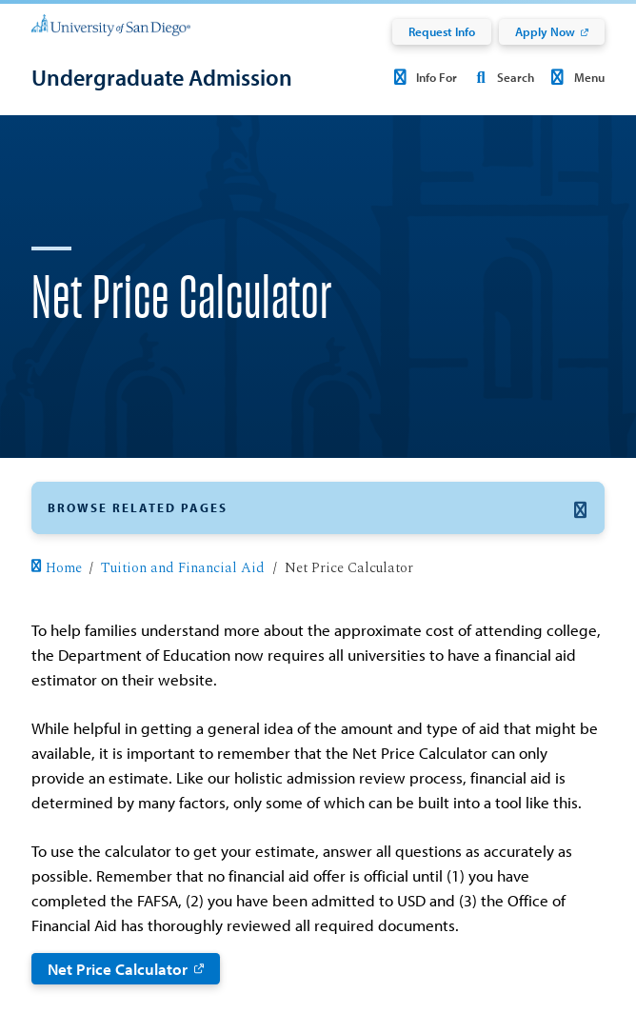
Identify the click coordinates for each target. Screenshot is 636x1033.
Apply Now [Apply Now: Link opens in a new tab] (545, 31)
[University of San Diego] (110, 24)
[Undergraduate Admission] (161, 77)
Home (56, 568)
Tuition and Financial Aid (183, 568)
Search (501, 77)
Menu (575, 77)
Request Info (441, 31)
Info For (422, 77)
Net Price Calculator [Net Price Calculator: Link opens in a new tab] (118, 969)
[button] (317, 508)
